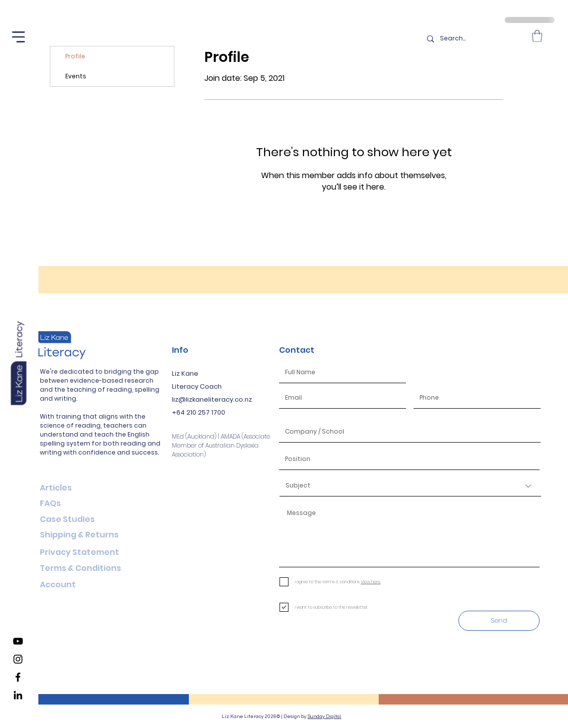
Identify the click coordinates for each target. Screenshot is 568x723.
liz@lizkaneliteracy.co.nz (212, 399)
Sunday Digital (324, 716)
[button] (18, 36)
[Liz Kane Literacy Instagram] (18, 659)
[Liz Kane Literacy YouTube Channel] (18, 641)
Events (75, 76)
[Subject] (410, 486)
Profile (75, 56)
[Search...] (473, 38)
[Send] (499, 621)
